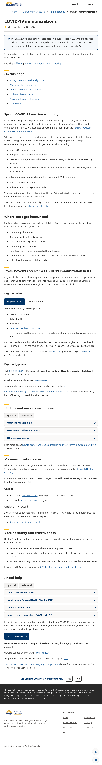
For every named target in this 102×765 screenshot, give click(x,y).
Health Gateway (30, 495)
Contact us (88, 727)
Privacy (66, 732)
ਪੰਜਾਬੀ (48, 63)
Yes (69, 678)
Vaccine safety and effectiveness (26, 98)
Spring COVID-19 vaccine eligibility (27, 80)
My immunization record (22, 94)
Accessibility (89, 717)
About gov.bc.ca (70, 722)
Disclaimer (68, 727)
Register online (14, 301)
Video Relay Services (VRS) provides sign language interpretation (36, 391)
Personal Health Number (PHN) (25, 328)
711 (66, 385)
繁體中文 (18, 63)
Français (39, 63)
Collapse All (26, 415)
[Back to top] (95, 751)
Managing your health (33, 11)
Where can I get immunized (23, 84)
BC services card (29, 500)
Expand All (11, 415)
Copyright (88, 722)
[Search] (77, 4)
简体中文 (29, 63)
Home (65, 717)
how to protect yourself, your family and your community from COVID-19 (59, 444)
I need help (15, 103)
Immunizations (57, 11)
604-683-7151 (55, 351)
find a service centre (16, 726)
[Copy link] (95, 760)
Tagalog (57, 63)
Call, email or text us (36, 723)
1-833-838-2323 (16, 370)
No (78, 678)
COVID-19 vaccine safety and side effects (60, 567)
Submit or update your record (25, 522)
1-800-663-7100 (87, 351)
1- (41, 380)
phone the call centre (38, 206)
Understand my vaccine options (25, 89)
